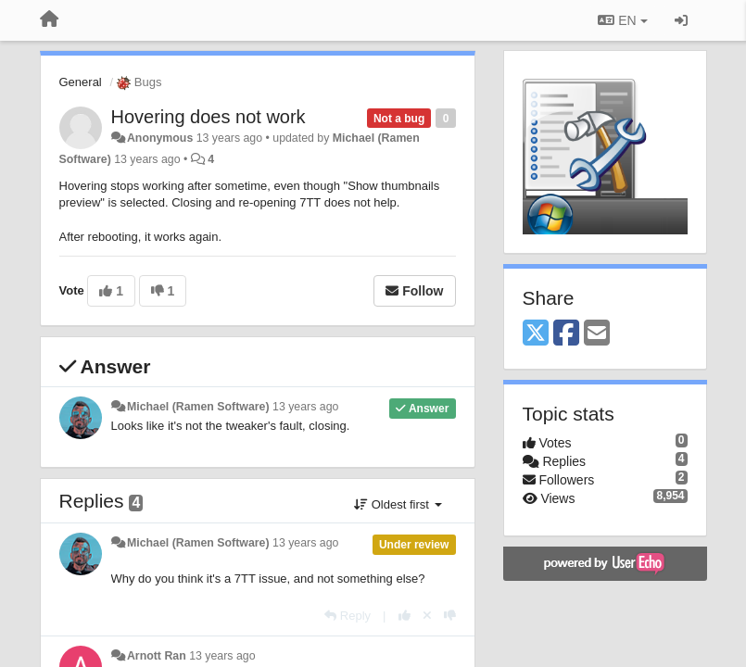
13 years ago (305, 406)
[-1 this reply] (450, 616)
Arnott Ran (156, 655)
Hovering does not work (208, 117)
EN (622, 20)
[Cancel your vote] (427, 616)
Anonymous (160, 138)
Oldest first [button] (397, 504)
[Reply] (347, 616)
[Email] (597, 334)
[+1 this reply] (404, 616)
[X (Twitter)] (536, 334)
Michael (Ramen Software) (198, 406)
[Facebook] (566, 334)
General (80, 82)
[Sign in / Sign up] (681, 20)
